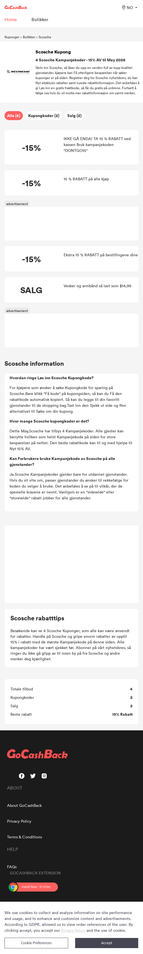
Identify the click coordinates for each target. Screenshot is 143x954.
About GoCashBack (24, 805)
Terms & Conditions (24, 836)
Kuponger (12, 36)
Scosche (45, 36)
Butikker (29, 36)
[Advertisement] (71, 564)
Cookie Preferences (36, 942)
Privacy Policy (19, 821)
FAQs (12, 866)
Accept (106, 942)
